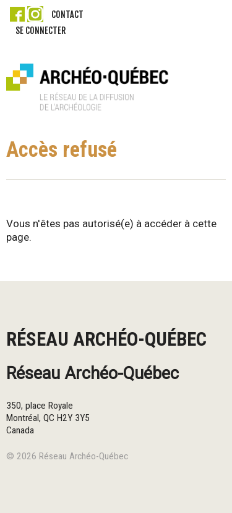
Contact (67, 14)
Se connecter (40, 30)
